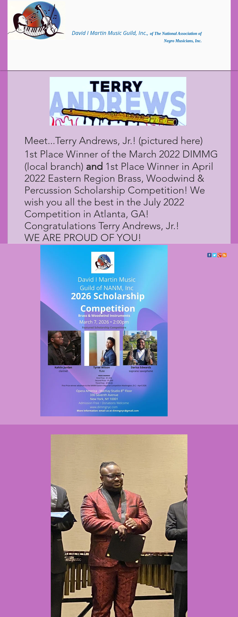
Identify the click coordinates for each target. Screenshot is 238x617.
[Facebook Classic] (209, 255)
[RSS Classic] (224, 255)
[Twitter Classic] (214, 255)
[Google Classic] (219, 255)
